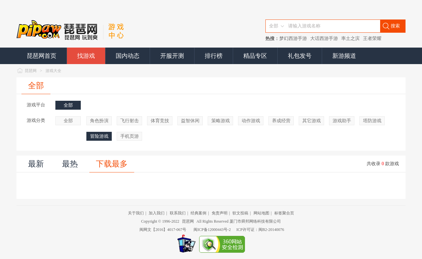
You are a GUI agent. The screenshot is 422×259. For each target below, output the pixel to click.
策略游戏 (220, 120)
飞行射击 (129, 120)
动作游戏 (251, 120)
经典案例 (198, 213)
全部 (36, 85)
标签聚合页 (284, 213)
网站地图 (261, 213)
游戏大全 (53, 70)
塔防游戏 (372, 120)
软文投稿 (240, 213)
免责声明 (219, 213)
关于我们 (136, 213)
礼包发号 (300, 56)
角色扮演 (99, 120)
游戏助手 (342, 120)
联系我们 (178, 213)
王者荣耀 (372, 38)
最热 (70, 164)
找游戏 (86, 56)
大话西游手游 (324, 38)
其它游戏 (311, 120)
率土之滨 (350, 38)
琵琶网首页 (41, 56)
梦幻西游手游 (293, 38)
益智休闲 (190, 120)
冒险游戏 (99, 136)
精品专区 (255, 56)
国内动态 (127, 56)
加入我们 (157, 213)
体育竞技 (160, 120)
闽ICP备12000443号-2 (212, 229)
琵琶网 (31, 70)
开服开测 (172, 56)
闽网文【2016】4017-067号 (162, 229)
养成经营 (281, 120)
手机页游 (129, 136)
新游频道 (344, 56)
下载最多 (112, 164)
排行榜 (214, 56)
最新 (36, 164)
